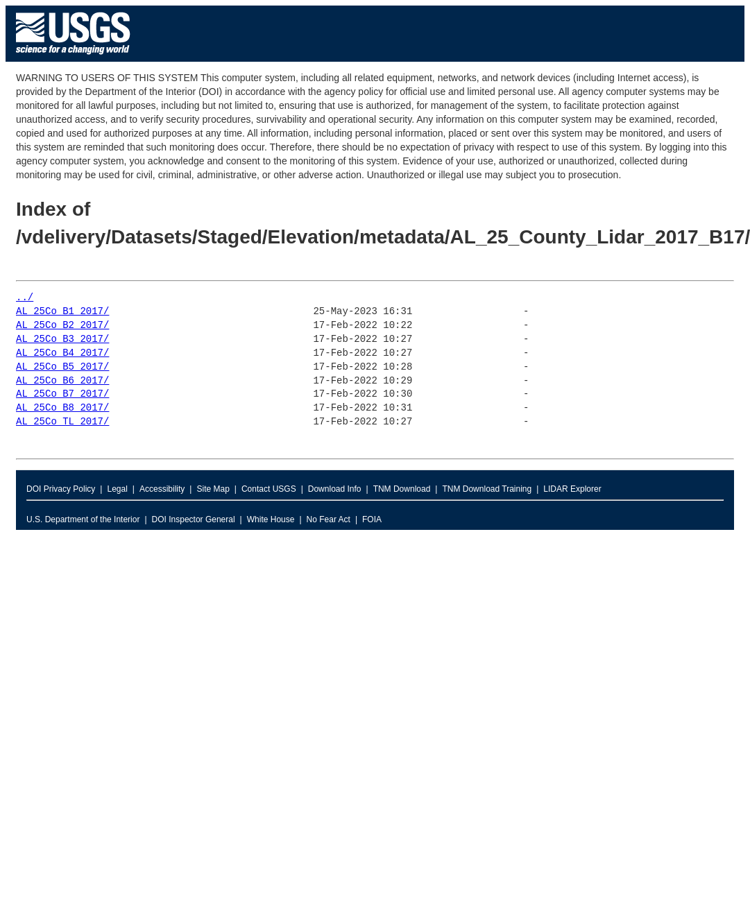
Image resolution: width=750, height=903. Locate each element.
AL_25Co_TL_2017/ (62, 422)
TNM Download (402, 489)
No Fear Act (328, 519)
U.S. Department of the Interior (82, 519)
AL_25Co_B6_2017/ (62, 381)
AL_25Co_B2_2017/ (62, 325)
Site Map (212, 489)
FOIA (372, 519)
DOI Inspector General (193, 519)
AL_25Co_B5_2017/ (62, 367)
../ (24, 297)
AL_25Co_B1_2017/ (62, 311)
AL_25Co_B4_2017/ (62, 353)
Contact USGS (268, 489)
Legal (117, 489)
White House (271, 519)
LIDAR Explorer (572, 489)
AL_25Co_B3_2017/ (62, 339)
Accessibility (162, 489)
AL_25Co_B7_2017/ (62, 394)
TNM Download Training (486, 489)
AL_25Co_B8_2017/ (62, 408)
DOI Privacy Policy (60, 489)
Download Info (334, 489)
